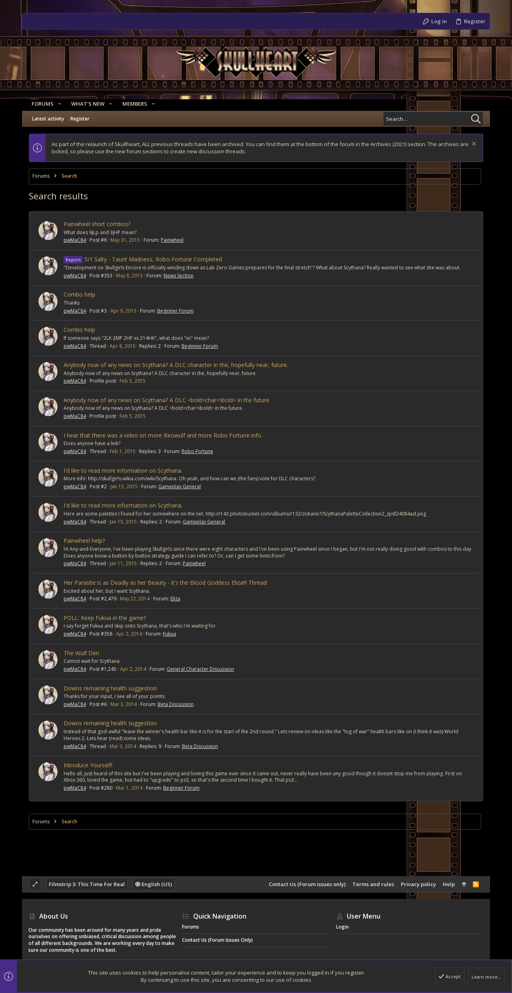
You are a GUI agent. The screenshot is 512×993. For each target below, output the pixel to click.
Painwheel (172, 240)
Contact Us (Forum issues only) (307, 884)
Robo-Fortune (197, 451)
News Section (179, 275)
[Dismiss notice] (473, 144)
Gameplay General (179, 486)
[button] (56, 103)
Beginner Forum (175, 310)
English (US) (153, 884)
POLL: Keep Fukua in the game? (105, 618)
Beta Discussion (176, 704)
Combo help (79, 294)
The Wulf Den (81, 653)
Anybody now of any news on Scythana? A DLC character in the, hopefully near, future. (176, 365)
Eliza (175, 598)
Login (342, 926)
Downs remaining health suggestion (110, 688)
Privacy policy (418, 884)
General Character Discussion (200, 669)
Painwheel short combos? (97, 224)
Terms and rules (373, 884)
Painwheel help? (84, 540)
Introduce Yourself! (88, 765)
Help (449, 884)
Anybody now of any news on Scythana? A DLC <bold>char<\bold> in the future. (167, 400)
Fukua (169, 633)
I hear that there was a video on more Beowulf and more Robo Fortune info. (163, 435)
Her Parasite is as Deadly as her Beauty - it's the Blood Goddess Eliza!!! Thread (165, 582)
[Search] (433, 119)
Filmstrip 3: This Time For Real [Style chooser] (87, 884)
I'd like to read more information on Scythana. (123, 470)
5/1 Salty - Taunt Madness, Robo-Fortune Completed (143, 259)
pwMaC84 (75, 240)
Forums (190, 926)
